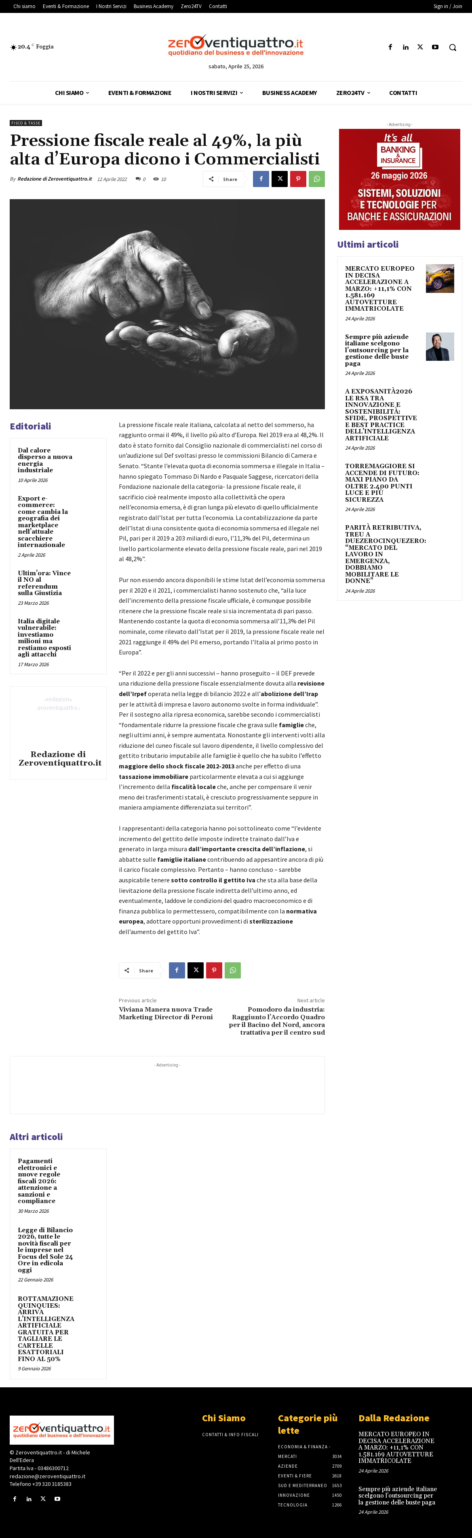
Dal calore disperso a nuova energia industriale (45, 461)
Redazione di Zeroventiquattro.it (54, 178)
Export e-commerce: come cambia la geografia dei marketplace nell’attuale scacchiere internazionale (43, 522)
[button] (452, 47)
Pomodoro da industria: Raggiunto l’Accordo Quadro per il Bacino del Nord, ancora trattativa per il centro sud (277, 1021)
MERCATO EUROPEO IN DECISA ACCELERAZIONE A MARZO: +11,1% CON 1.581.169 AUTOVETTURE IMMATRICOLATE (380, 289)
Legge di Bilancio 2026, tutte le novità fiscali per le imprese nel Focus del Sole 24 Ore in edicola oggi (45, 1250)
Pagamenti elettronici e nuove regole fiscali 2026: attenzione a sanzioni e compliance (39, 1181)
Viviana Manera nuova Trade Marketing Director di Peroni (166, 1013)
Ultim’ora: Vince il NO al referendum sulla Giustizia (44, 584)
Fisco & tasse (26, 123)
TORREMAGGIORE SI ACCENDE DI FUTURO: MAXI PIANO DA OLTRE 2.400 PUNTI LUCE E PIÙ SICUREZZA (382, 483)
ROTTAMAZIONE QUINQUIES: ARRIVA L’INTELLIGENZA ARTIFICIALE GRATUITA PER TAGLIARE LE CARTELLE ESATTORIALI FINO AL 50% (46, 1329)
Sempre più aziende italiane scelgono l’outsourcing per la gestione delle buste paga (377, 350)
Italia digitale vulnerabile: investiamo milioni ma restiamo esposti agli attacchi (44, 638)
